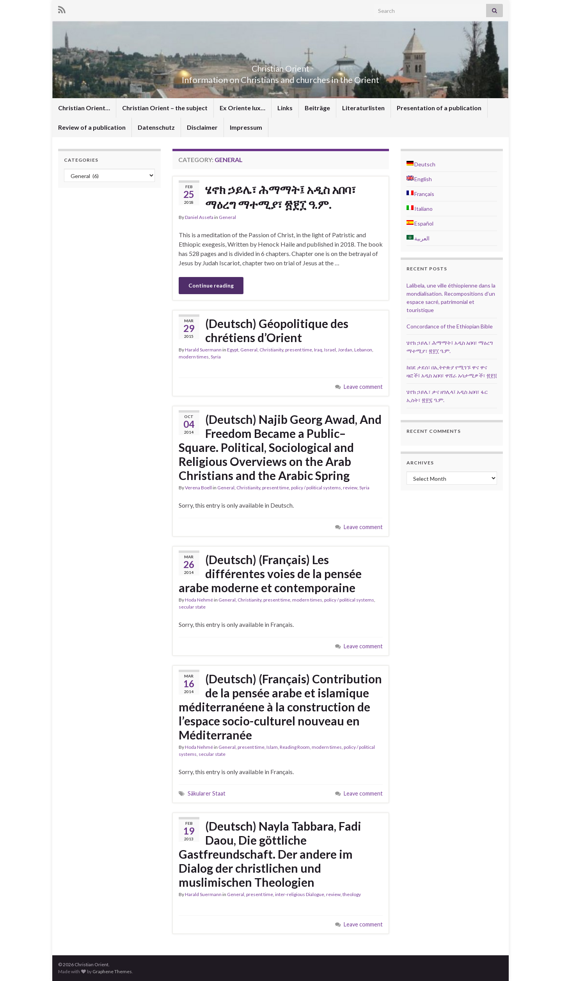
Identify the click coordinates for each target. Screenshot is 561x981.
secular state (192, 607)
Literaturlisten (363, 107)
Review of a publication (92, 127)
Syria (216, 357)
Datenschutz (156, 127)
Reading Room (295, 747)
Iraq (318, 350)
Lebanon (363, 350)
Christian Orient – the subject (165, 107)
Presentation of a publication (439, 107)
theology (352, 894)
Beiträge (317, 107)
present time (298, 350)
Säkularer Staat (206, 793)
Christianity (271, 350)
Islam (272, 747)
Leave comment (363, 386)
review (350, 487)
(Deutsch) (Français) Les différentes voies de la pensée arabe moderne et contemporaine (270, 573)
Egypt (232, 350)
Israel (330, 350)
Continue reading (211, 285)
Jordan (345, 350)
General (227, 217)
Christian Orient (280, 66)
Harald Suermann (203, 350)
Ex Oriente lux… (242, 107)
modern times (194, 357)
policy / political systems (316, 487)
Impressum (246, 127)
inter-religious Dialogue (299, 894)
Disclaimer (202, 127)
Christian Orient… (84, 107)
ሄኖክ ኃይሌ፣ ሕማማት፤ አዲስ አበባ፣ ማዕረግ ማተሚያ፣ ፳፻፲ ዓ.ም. (280, 196)
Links (285, 107)
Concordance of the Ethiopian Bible (450, 326)
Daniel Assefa (199, 217)
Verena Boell (198, 487)
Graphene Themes (112, 971)
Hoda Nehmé (199, 600)
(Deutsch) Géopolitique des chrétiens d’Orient (276, 330)
